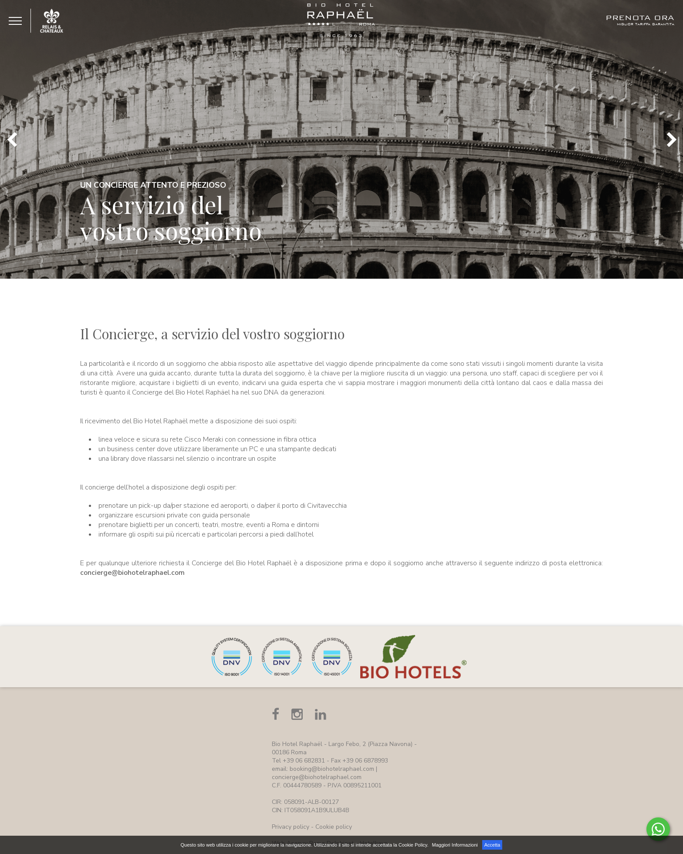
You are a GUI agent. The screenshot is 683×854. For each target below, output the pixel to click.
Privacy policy (290, 827)
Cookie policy (333, 827)
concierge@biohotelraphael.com (132, 572)
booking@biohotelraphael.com (332, 769)
